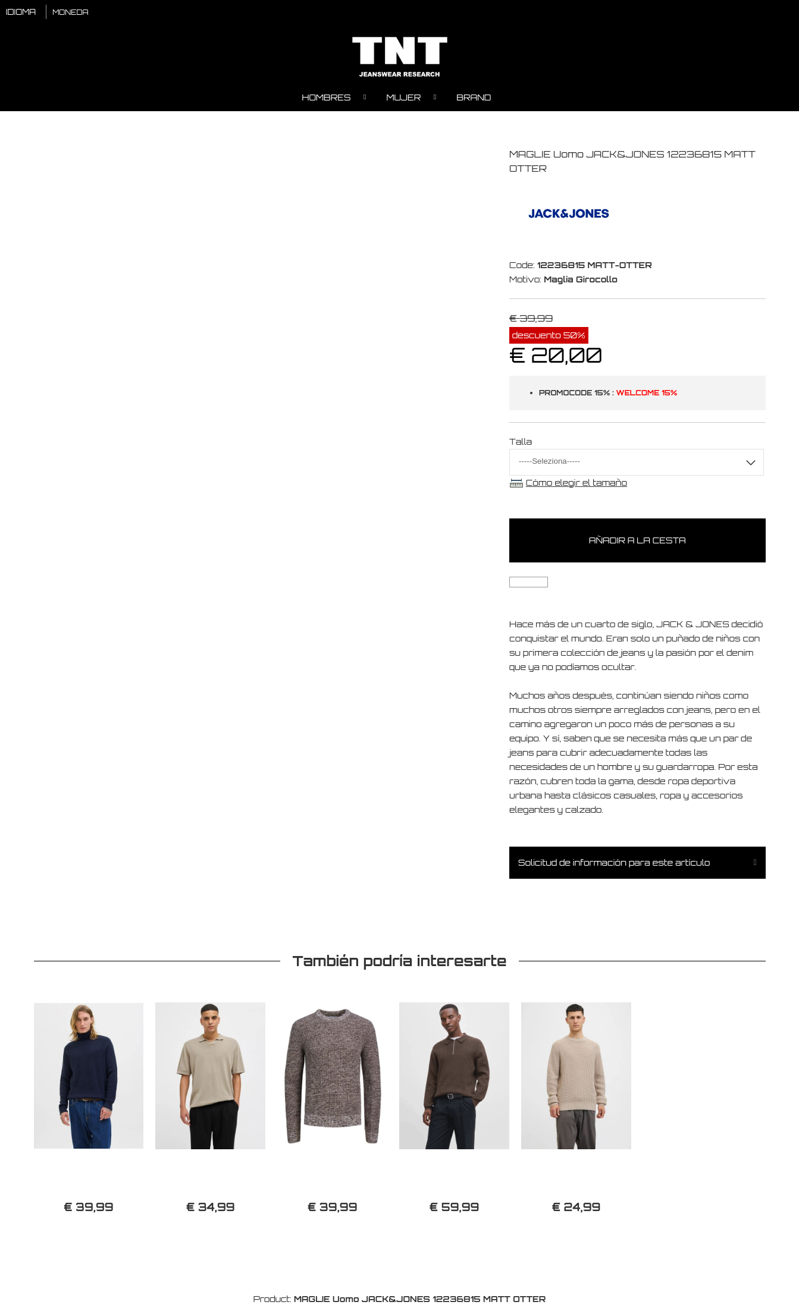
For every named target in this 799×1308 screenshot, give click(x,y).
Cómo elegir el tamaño (576, 484)
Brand (473, 98)
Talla (520, 443)
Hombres (326, 98)
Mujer (403, 98)
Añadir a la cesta (637, 542)
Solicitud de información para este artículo (614, 864)
